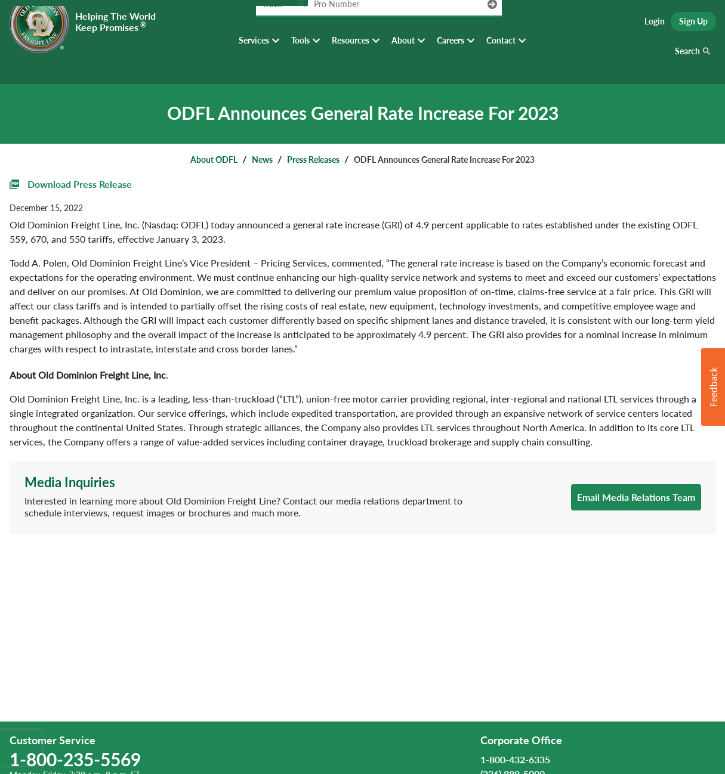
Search (687, 59)
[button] (713, 387)
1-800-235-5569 (75, 759)
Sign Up (693, 24)
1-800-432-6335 (515, 759)
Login (654, 24)
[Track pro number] (301, 23)
